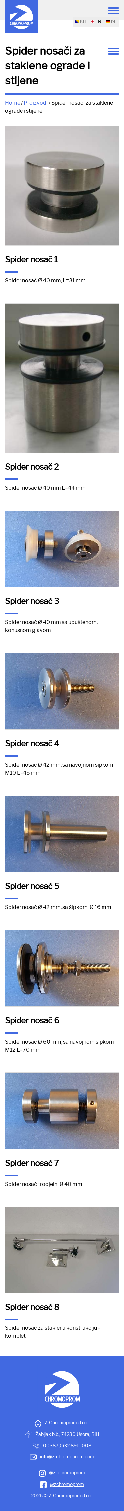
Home (12, 103)
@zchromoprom (62, 1484)
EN (96, 21)
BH (80, 21)
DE (111, 21)
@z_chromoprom (62, 1472)
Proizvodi (36, 103)
